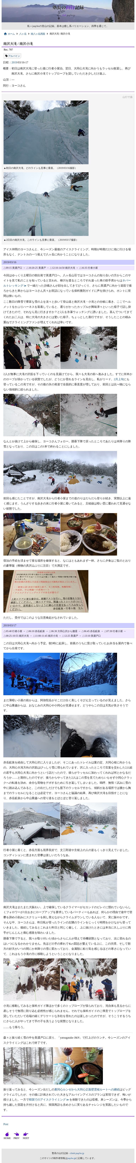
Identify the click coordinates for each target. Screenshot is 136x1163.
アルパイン (14, 56)
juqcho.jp (71, 1158)
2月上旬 (119, 379)
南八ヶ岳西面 (38, 33)
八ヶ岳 (22, 33)
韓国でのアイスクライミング (47, 1099)
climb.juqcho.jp (77, 1153)
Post (5, 1124)
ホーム (9, 33)
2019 (14, 62)
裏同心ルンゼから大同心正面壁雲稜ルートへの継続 (87, 1089)
